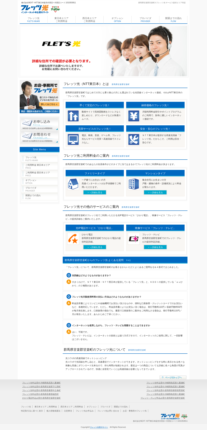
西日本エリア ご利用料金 (89, 19)
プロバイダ (145, 19)
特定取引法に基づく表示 (32, 411)
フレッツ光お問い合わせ (108, 411)
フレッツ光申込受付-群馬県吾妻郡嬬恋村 (40, 394)
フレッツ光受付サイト (99, 427)
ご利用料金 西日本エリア (37, 174)
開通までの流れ (173, 19)
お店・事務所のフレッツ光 (135, 411)
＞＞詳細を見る (94, 192)
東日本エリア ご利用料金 (61, 19)
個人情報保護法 (53, 411)
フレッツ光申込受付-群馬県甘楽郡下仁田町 (41, 386)
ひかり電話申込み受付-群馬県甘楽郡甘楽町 (41, 398)
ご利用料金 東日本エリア (37, 166)
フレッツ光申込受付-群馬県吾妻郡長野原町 (165, 390)
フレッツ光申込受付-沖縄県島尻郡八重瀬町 (41, 383)
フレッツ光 (33, 19)
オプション (117, 19)
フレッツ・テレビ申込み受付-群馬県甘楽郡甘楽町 (162, 398)
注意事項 (68, 411)
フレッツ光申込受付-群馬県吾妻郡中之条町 (41, 390)
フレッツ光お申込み (85, 411)
